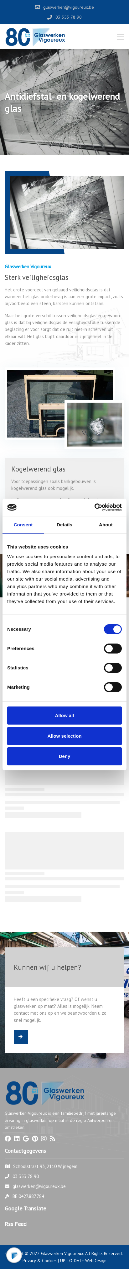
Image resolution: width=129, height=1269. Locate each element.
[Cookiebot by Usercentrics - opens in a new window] (94, 507)
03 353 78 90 (26, 1176)
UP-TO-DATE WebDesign (83, 1260)
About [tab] (106, 524)
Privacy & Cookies (40, 1260)
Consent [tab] (23, 524)
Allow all (64, 715)
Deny (64, 756)
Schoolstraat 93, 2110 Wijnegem (45, 1166)
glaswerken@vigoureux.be (39, 1186)
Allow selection (64, 736)
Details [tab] (64, 524)
